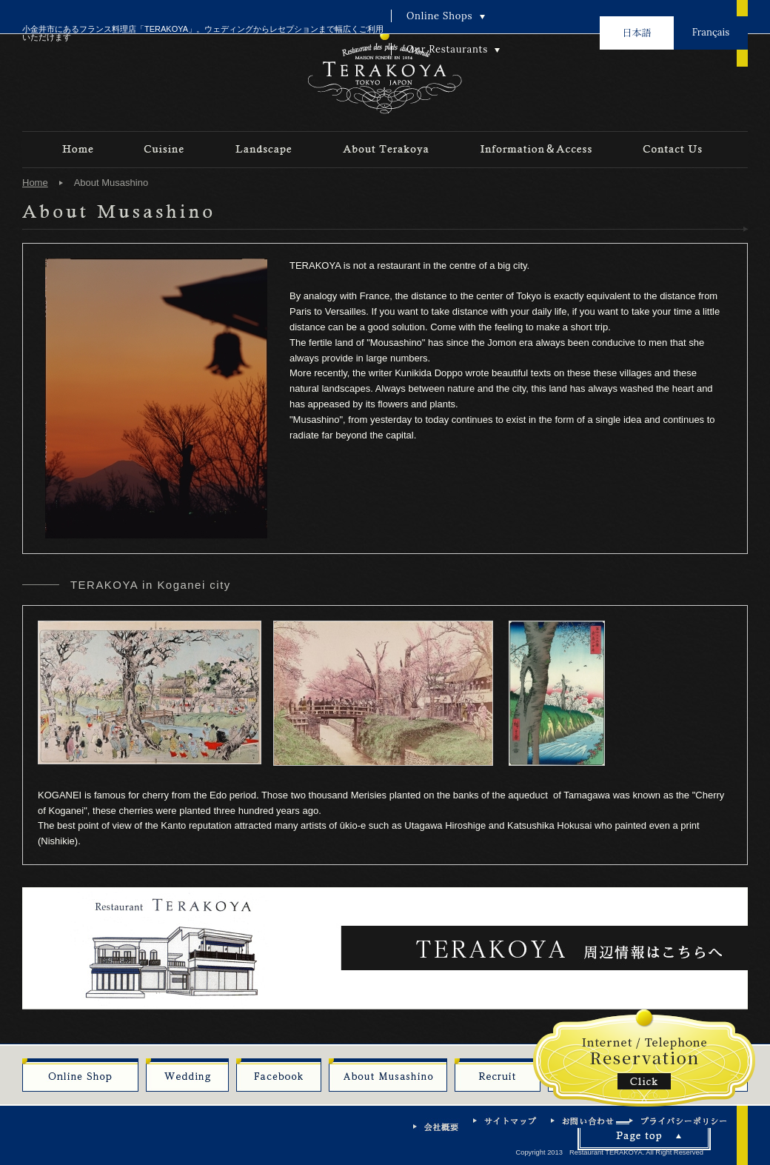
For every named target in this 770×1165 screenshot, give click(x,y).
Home (35, 182)
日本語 (636, 32)
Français (710, 32)
